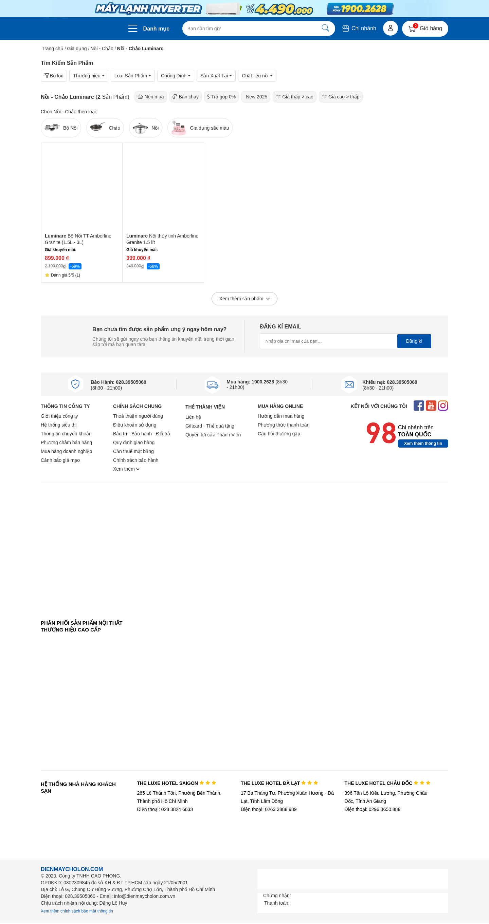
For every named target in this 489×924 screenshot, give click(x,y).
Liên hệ (193, 417)
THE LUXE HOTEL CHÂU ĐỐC (388, 783)
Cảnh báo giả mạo (60, 460)
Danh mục (156, 29)
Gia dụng (77, 48)
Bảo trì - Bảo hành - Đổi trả (141, 433)
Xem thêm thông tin (423, 443)
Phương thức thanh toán (283, 425)
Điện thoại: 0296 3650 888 (373, 809)
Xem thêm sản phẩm (244, 299)
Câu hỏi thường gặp (279, 433)
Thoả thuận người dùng (138, 416)
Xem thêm (126, 469)
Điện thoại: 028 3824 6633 (165, 809)
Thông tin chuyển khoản (66, 433)
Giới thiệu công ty (59, 416)
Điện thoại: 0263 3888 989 (269, 809)
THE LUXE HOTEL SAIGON (176, 783)
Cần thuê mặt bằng (133, 451)
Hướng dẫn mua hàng (281, 416)
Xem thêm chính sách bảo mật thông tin (77, 911)
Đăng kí (414, 341)
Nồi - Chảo (101, 48)
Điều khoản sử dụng (134, 425)
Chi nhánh (359, 28)
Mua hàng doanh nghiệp (66, 451)
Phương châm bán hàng (66, 442)
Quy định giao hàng (134, 442)
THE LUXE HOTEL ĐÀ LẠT (279, 783)
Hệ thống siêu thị (59, 425)
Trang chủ (53, 48)
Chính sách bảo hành (135, 460)
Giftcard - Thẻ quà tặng (209, 426)
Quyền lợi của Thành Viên (213, 434)
